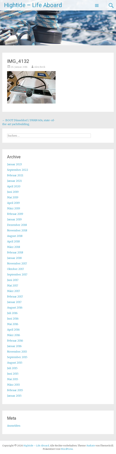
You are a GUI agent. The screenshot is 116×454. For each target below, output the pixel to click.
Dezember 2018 (17, 225)
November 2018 (17, 230)
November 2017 (17, 263)
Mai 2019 (12, 197)
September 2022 (17, 169)
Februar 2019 (15, 213)
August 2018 (14, 236)
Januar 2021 (14, 180)
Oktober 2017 (15, 269)
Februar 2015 (15, 390)
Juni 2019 (13, 191)
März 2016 (13, 335)
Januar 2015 (14, 395)
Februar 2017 (15, 296)
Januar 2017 (14, 302)
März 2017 (13, 291)
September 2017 (17, 274)
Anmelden (13, 425)
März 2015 (13, 384)
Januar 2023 (14, 164)
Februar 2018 (15, 252)
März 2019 (13, 208)
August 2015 (14, 362)
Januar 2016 (14, 346)
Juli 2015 (12, 368)
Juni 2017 (12, 280)
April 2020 (13, 186)
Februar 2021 (15, 175)
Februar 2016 (15, 340)
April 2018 (13, 241)
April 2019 (13, 202)
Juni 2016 (13, 318)
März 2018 (13, 247)
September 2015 (17, 357)
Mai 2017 (12, 285)
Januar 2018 (14, 258)
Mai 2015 (12, 379)
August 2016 (14, 307)
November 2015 (17, 351)
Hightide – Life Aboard (33, 5)
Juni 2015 (12, 373)
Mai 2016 (12, 324)
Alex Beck (39, 66)
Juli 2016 (12, 313)
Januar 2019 (14, 219)
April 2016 (13, 329)
